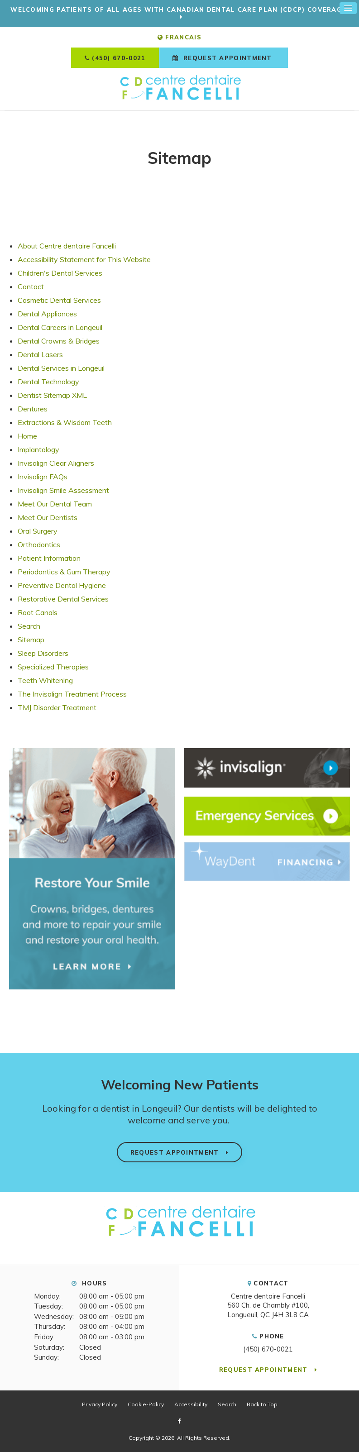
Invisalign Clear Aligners (56, 463)
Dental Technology (48, 381)
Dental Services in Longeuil (61, 368)
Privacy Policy (99, 1403)
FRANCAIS (179, 37)
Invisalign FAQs (42, 476)
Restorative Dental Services (63, 598)
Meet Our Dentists (47, 517)
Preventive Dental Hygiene (62, 585)
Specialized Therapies (53, 666)
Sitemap (31, 639)
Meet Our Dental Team (55, 503)
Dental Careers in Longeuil (60, 327)
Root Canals (37, 612)
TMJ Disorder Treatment (57, 707)
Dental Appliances (47, 313)
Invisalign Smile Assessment (63, 490)
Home (27, 435)
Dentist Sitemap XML (52, 395)
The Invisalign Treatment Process (72, 693)
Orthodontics (39, 544)
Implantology (38, 449)
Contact (31, 286)
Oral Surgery (37, 530)
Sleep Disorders (43, 653)
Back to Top (262, 1403)
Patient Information (49, 558)
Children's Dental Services (60, 272)
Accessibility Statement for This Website (84, 259)
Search (29, 625)
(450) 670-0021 (118, 58)
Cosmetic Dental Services (59, 300)
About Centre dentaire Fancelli (67, 245)
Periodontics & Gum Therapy (64, 571)
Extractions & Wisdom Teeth (65, 422)
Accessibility (190, 1403)
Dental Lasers (40, 354)
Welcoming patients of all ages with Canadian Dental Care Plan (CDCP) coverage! (179, 9)
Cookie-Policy (146, 1403)
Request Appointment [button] (227, 58)
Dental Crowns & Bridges (59, 340)
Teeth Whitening (45, 680)
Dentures (33, 408)
